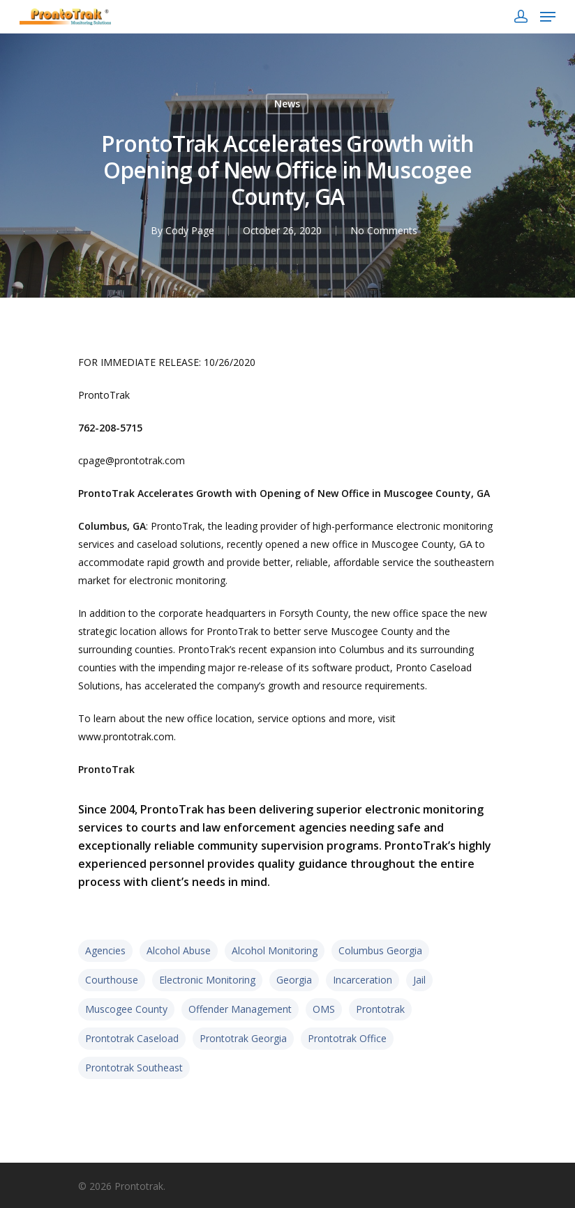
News (287, 103)
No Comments (383, 230)
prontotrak (380, 1009)
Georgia (294, 979)
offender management (240, 1009)
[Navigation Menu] (547, 17)
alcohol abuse (179, 950)
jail (419, 979)
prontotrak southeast (134, 1067)
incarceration (362, 979)
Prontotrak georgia (243, 1038)
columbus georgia (380, 950)
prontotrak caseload (132, 1038)
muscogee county (126, 1009)
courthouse (111, 979)
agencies (105, 950)
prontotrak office (347, 1038)
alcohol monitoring (275, 950)
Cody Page (189, 230)
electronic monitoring (207, 979)
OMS (324, 1009)
